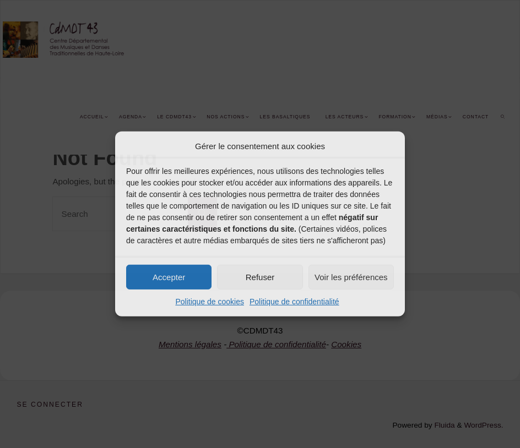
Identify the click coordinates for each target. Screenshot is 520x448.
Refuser (260, 276)
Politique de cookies (209, 301)
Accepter (169, 276)
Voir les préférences (351, 276)
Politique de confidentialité (294, 301)
